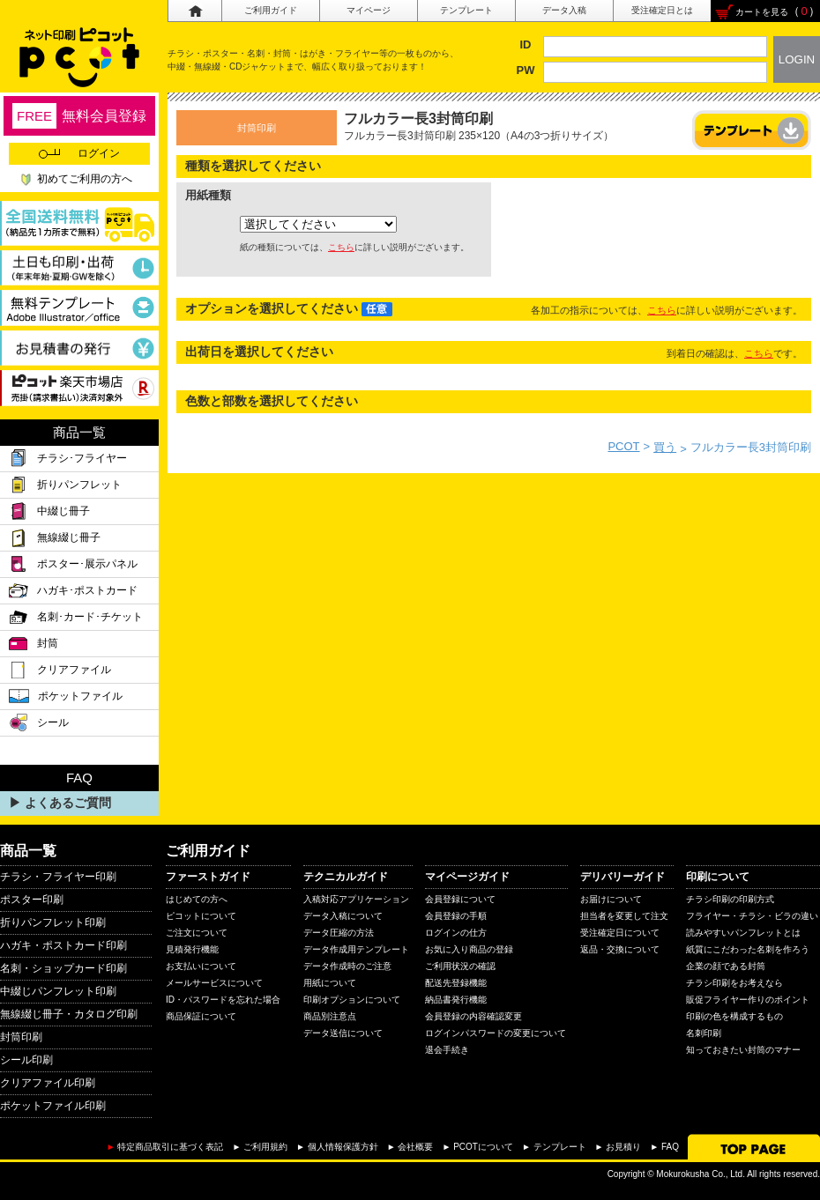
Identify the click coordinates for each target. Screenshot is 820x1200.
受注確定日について (620, 932)
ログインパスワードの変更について (495, 1033)
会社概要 (415, 1147)
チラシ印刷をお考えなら (734, 983)
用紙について (329, 983)
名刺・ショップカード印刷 (63, 968)
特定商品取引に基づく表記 (170, 1147)
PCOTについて (483, 1147)
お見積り (623, 1147)
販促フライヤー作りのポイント (747, 999)
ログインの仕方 (456, 932)
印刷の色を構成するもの (734, 1016)
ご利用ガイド (270, 10)
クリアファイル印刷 (47, 1083)
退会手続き (447, 1050)
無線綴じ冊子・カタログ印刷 (69, 1014)
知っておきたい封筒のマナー (743, 1050)
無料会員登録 (79, 116)
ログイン (79, 153)
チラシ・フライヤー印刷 (58, 876)
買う (664, 447)
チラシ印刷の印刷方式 (730, 899)
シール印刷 (26, 1060)
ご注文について (196, 932)
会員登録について (460, 899)
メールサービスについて (214, 983)
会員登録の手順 (456, 916)
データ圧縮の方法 (338, 932)
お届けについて (611, 899)
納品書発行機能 (456, 999)
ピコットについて (201, 916)
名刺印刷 (703, 1033)
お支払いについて (201, 966)
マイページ (369, 10)
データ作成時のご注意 (347, 966)
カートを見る (761, 12)
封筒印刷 (21, 1037)
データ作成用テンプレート (356, 949)
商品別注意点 (329, 1016)
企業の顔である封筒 (725, 966)
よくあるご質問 (68, 803)
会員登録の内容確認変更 (473, 1016)
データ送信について (343, 1033)
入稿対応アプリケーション (356, 899)
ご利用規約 (265, 1147)
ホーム (194, 11)
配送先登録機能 (456, 983)
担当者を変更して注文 (624, 916)
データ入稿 (564, 10)
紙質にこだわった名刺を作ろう (747, 949)
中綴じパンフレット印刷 (58, 991)
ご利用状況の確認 (460, 966)
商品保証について (201, 1016)
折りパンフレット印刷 (53, 922)
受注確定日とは (662, 10)
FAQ (670, 1147)
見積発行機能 (192, 949)
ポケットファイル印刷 (53, 1106)
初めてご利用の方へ (84, 179)
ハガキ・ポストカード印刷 (63, 945)
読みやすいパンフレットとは (743, 932)
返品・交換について (620, 949)
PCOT (623, 446)
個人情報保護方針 (343, 1147)
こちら (341, 247)
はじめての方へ (196, 899)
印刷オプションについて (351, 999)
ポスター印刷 (31, 899)
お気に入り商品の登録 (469, 949)
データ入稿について (343, 916)
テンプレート (466, 10)
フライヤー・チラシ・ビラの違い (752, 916)
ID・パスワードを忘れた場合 (223, 999)
